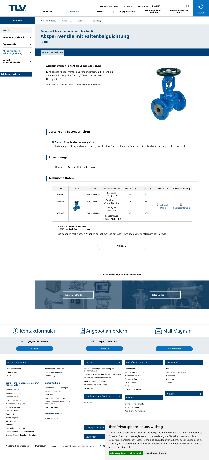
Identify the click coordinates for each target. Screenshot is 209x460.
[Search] (187, 6)
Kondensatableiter (13, 389)
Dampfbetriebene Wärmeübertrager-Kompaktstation (60, 402)
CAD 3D (9, 375)
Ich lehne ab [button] (135, 453)
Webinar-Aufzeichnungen (135, 372)
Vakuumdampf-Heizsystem (55, 398)
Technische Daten (164, 206)
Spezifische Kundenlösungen (56, 387)
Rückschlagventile (13, 421)
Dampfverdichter (52, 407)
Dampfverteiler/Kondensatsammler (20, 431)
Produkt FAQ (50, 375)
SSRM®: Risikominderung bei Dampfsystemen (102, 374)
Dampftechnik (130, 368)
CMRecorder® (130, 382)
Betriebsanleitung (181, 207)
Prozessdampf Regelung (15, 403)
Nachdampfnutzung (13, 396)
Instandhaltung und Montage (95, 384)
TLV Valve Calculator (133, 389)
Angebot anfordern (132, 407)
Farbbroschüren (12, 372)
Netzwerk (169, 368)
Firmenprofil (170, 375)
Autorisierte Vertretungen (135, 411)
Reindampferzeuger (53, 391)
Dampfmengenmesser (15, 407)
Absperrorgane (12, 417)
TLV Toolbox (129, 386)
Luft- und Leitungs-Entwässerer (18, 428)
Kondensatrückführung (15, 393)
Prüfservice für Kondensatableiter (97, 377)
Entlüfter (9, 424)
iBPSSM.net (88, 388)
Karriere (168, 382)
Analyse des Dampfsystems (95, 381)
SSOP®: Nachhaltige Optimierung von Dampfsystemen (99, 369)
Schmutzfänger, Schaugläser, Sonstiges (21, 435)
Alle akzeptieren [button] (118, 453)
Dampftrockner (12, 411)
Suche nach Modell (13, 368)
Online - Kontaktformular (134, 404)
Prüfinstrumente (51, 418)
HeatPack (49, 394)
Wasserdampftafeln (133, 375)
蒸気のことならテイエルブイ (17, 7)
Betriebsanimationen (53, 372)
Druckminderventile (13, 400)
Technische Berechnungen (135, 379)
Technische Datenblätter (54, 368)
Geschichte (169, 379)
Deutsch (156, 5)
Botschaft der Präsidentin (175, 372)
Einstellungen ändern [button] (155, 453)
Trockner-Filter (11, 414)
